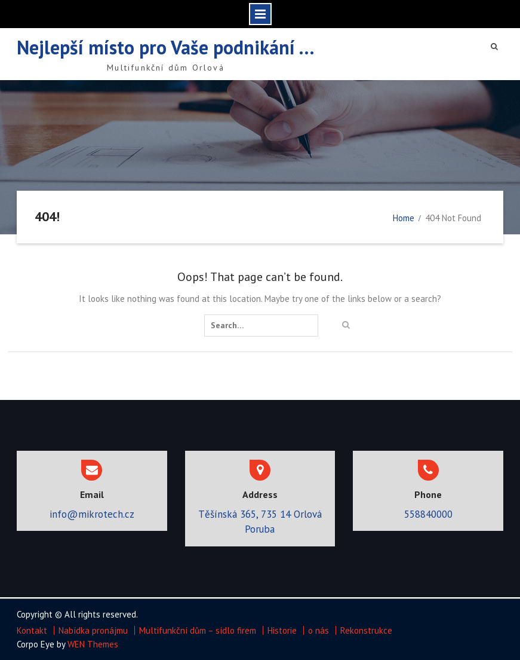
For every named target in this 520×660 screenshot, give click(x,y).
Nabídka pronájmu (93, 630)
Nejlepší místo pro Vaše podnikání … (166, 47)
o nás (318, 630)
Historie (282, 630)
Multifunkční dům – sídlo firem (197, 630)
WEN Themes (92, 644)
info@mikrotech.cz (92, 514)
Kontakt (32, 630)
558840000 (428, 514)
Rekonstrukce (366, 630)
